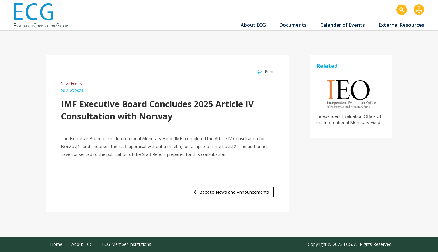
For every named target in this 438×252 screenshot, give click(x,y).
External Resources (401, 25)
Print (269, 71)
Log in (419, 9)
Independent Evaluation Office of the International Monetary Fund (348, 119)
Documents (293, 25)
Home (56, 244)
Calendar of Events (342, 25)
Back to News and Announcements (234, 192)
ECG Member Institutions (126, 244)
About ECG (253, 25)
